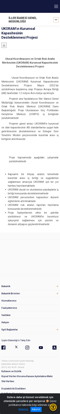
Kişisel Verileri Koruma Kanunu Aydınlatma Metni (27, 376)
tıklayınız (23, 409)
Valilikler (6, 315)
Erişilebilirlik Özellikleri (13, 388)
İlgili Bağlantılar (9, 329)
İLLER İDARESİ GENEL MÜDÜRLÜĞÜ (23, 19)
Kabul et (36, 409)
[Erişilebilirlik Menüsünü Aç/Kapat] (53, 407)
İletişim (5, 322)
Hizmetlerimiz (8, 300)
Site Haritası (7, 381)
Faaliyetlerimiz (9, 308)
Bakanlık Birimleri (10, 293)
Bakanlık (5, 286)
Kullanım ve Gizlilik (11, 371)
